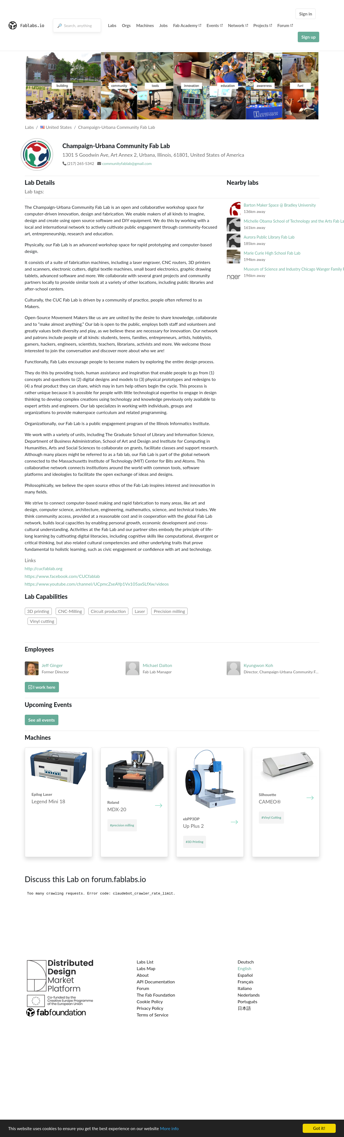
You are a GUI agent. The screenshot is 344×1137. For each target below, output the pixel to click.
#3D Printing (195, 842)
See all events (41, 719)
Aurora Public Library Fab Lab (269, 237)
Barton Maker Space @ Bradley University (280, 205)
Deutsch (246, 961)
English (244, 968)
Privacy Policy (150, 1008)
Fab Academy (187, 25)
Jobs (163, 25)
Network (238, 25)
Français (245, 981)
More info (169, 1128)
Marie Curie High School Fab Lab (272, 253)
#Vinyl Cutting (271, 817)
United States (56, 127)
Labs (112, 25)
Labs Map (146, 968)
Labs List (145, 961)
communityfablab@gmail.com (127, 163)
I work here (41, 687)
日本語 (244, 1008)
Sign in (305, 13)
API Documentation (156, 981)
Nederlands (249, 994)
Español (245, 975)
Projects (262, 25)
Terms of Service (152, 1014)
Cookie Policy (150, 1001)
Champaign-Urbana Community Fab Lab (116, 127)
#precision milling (122, 825)
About (143, 975)
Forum (285, 25)
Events (215, 25)
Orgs (126, 25)
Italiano (245, 988)
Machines (145, 25)
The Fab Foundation (156, 994)
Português (247, 1001)
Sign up (308, 36)
